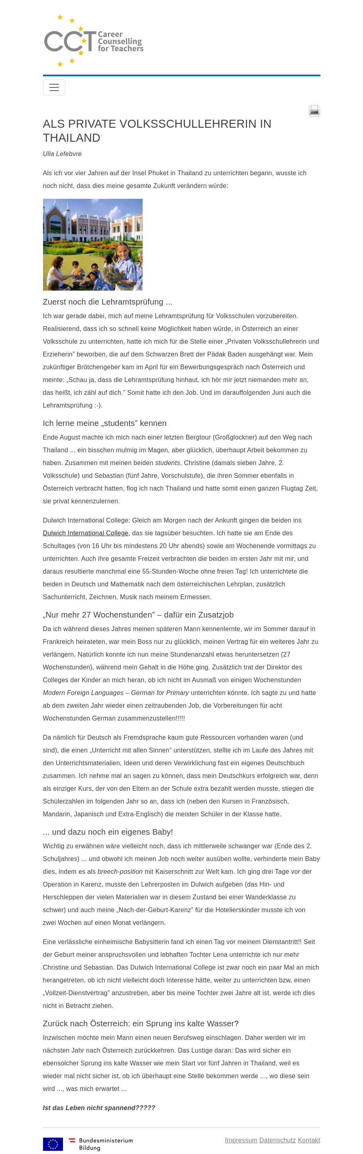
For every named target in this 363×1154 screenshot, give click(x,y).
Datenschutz (277, 1140)
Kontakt (309, 1140)
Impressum (241, 1140)
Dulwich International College (86, 533)
